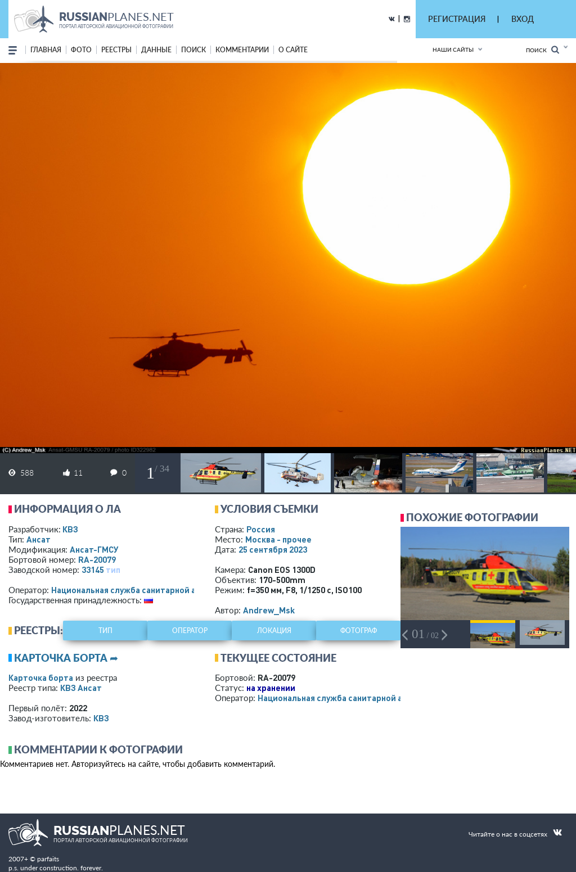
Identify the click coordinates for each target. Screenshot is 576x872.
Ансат (38, 539)
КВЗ (70, 529)
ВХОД (522, 19)
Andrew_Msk (269, 610)
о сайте (293, 50)
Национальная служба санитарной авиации (138, 590)
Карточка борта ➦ (66, 658)
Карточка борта (40, 677)
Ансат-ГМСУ (94, 549)
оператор (190, 630)
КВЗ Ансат (81, 688)
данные (156, 50)
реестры (116, 50)
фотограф (358, 630)
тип (113, 569)
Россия (260, 529)
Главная (45, 50)
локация (274, 630)
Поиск (542, 50)
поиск (193, 50)
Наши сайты (453, 49)
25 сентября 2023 (272, 549)
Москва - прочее (278, 539)
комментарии (242, 50)
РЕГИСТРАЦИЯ (456, 19)
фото (81, 50)
